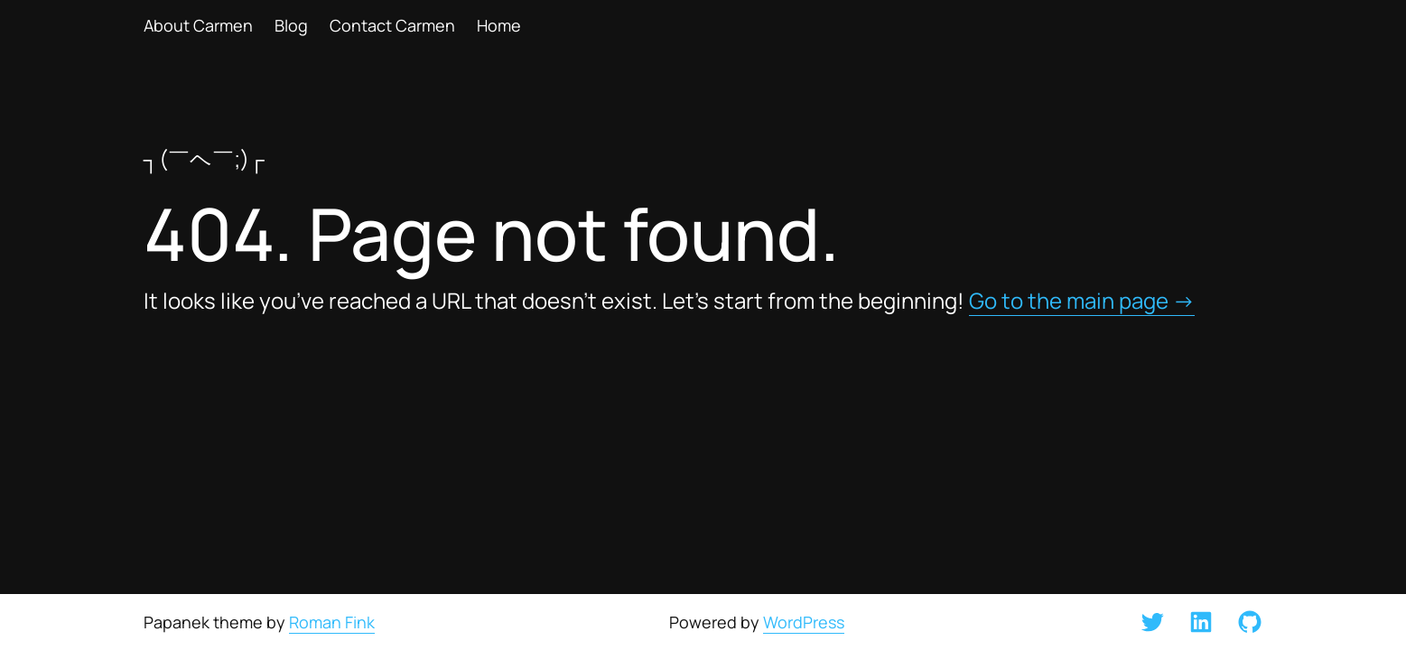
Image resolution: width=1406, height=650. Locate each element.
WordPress (803, 622)
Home (499, 25)
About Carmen (198, 25)
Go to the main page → (1082, 300)
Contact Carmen (392, 25)
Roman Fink (332, 622)
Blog (291, 25)
